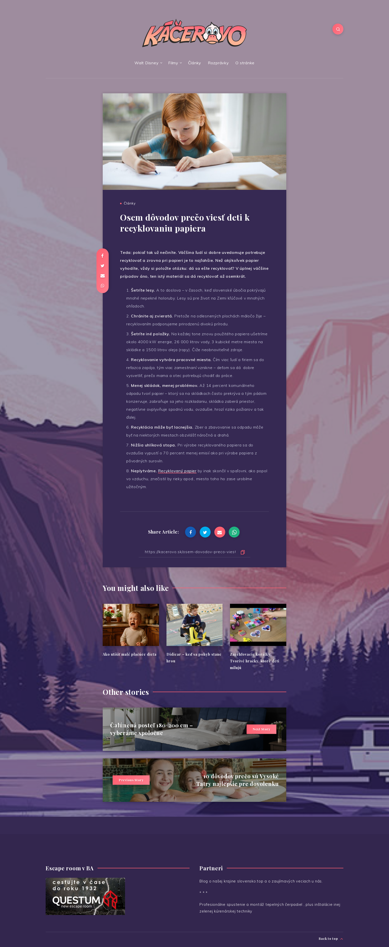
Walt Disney (146, 62)
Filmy (173, 62)
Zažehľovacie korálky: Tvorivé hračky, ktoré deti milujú (254, 661)
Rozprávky (218, 62)
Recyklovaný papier (177, 470)
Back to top (331, 938)
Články (194, 62)
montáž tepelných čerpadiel (277, 904)
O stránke (245, 62)
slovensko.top (250, 881)
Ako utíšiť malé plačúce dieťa (130, 654)
